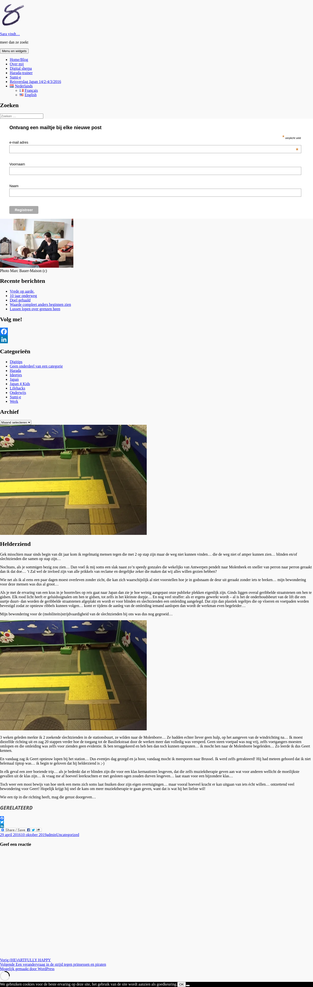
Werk (14, 401)
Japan (14, 379)
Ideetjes (16, 375)
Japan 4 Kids (20, 384)
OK (181, 984)
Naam (13, 186)
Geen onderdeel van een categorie (36, 366)
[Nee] (188, 985)
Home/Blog (19, 59)
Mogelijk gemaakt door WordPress (27, 969)
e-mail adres (153, 142)
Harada (15, 370)
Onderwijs (18, 392)
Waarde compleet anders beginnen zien (40, 304)
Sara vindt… (10, 34)
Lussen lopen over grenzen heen (35, 309)
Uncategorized (67, 835)
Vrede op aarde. (22, 291)
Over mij (17, 64)
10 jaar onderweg (23, 296)
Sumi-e (15, 77)
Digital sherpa (21, 68)
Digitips (16, 362)
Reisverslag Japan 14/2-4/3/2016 (35, 82)
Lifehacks (17, 388)
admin (51, 835)
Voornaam (17, 164)
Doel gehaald (20, 300)
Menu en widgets (14, 51)
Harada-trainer (21, 73)
